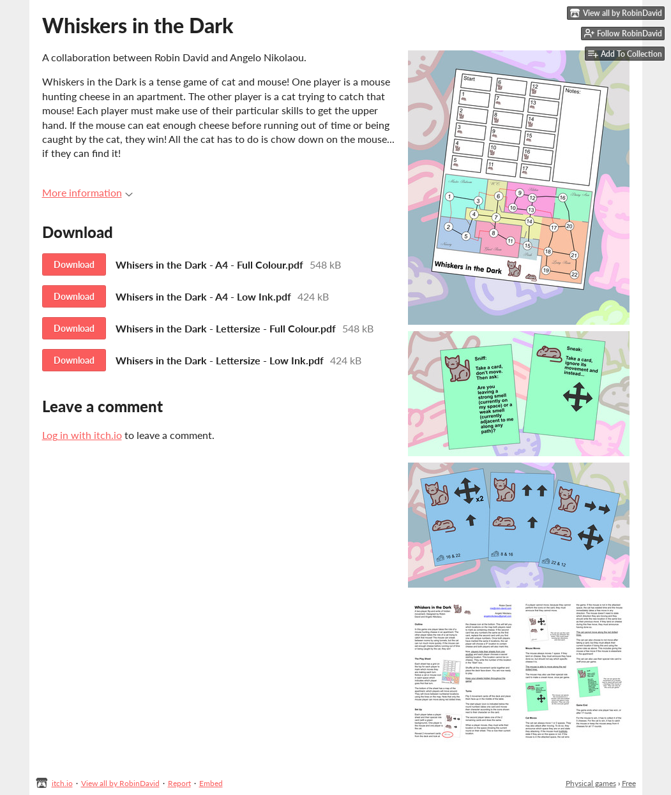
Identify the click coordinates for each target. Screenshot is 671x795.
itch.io (62, 783)
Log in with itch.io (82, 435)
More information (87, 192)
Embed (211, 783)
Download (74, 264)
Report (179, 783)
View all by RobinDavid (120, 783)
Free (629, 783)
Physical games (591, 783)
